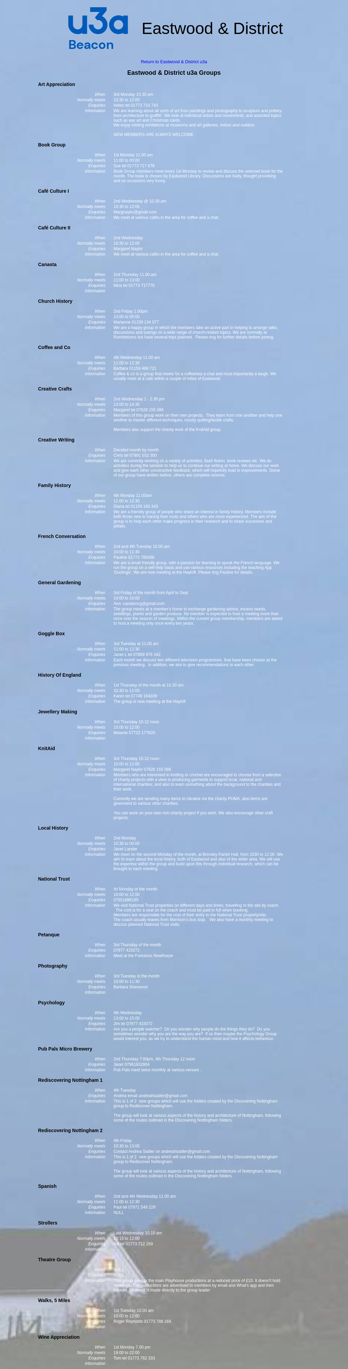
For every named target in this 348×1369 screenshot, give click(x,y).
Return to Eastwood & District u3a (174, 61)
